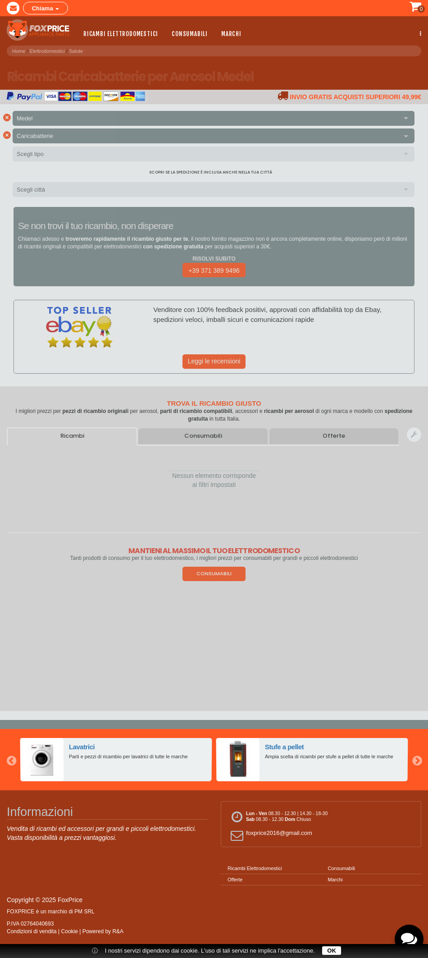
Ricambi (72, 435)
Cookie (69, 931)
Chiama (45, 8)
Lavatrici (82, 747)
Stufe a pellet (284, 747)
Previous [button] (11, 759)
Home (18, 49)
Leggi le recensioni (214, 361)
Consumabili (190, 33)
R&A (117, 931)
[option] (116, 759)
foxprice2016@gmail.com (270, 835)
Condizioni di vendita (32, 931)
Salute (76, 49)
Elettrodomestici (47, 49)
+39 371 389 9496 (213, 270)
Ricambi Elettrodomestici (120, 33)
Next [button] (416, 759)
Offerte (334, 435)
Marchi (231, 33)
